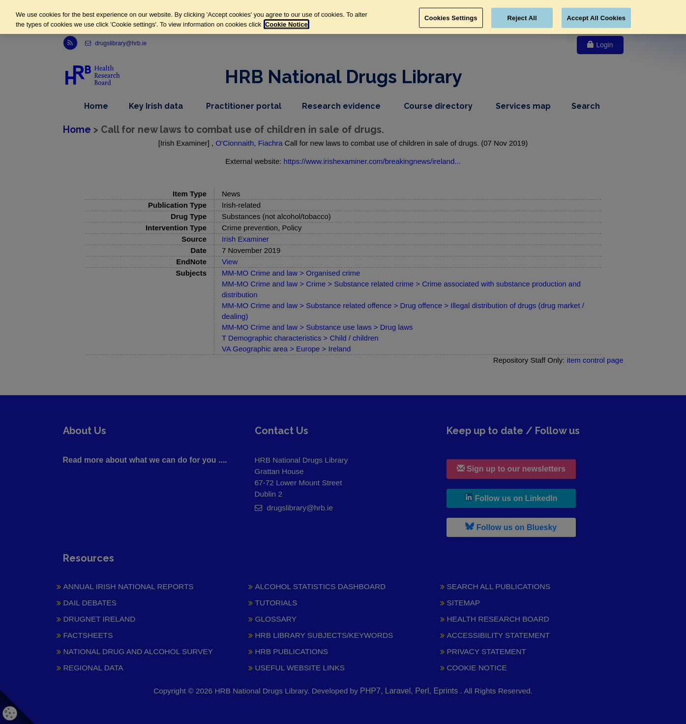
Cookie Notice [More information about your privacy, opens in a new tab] (286, 24)
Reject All (522, 17)
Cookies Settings (450, 17)
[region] (343, 17)
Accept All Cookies (596, 17)
